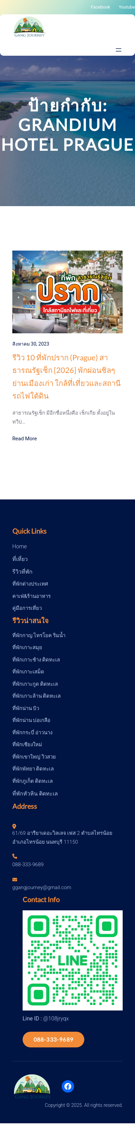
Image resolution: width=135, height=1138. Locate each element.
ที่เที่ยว (20, 559)
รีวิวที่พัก (22, 571)
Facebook (100, 7)
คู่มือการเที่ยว (27, 608)
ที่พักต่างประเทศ (30, 584)
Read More (24, 439)
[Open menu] (118, 50)
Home (19, 546)
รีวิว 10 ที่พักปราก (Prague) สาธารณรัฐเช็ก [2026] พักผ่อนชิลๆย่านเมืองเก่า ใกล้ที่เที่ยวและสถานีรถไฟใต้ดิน (66, 376)
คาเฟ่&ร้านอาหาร (31, 596)
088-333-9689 (53, 1039)
